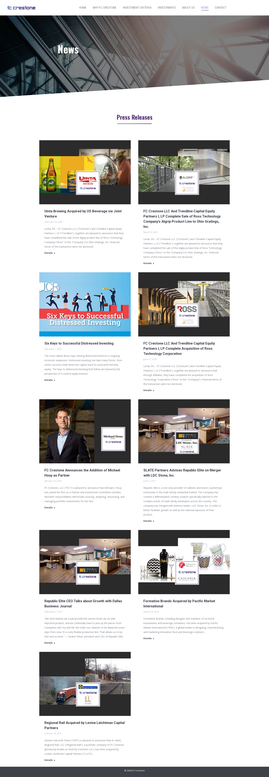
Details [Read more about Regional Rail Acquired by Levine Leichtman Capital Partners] (49, 760)
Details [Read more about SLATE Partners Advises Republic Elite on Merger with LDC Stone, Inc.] (148, 520)
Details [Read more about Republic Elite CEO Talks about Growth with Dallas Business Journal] (49, 642)
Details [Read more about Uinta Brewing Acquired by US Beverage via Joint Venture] (49, 253)
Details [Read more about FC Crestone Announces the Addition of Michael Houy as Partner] (49, 507)
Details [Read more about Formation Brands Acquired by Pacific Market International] (148, 638)
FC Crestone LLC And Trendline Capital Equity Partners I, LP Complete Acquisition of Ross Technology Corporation (179, 348)
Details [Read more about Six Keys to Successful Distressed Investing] (49, 380)
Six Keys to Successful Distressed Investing (79, 343)
